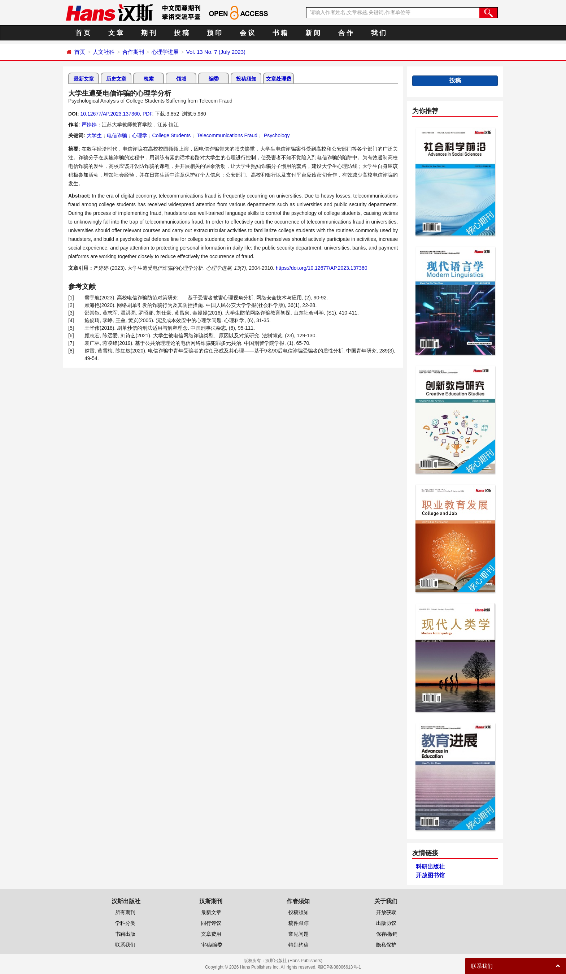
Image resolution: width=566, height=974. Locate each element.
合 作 (345, 32)
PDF (147, 114)
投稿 (455, 80)
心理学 (139, 135)
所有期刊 (125, 912)
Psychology (275, 135)
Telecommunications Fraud (226, 135)
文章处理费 (278, 79)
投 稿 (181, 32)
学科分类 (125, 923)
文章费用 (211, 934)
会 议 (247, 32)
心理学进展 (165, 52)
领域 (181, 79)
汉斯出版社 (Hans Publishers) (294, 960)
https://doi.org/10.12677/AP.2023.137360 (321, 268)
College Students (171, 135)
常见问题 (298, 934)
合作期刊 (133, 52)
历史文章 (116, 79)
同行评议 (211, 923)
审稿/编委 (212, 945)
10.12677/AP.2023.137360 (110, 114)
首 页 (82, 32)
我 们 (378, 32)
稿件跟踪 (298, 923)
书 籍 (280, 32)
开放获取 (386, 912)
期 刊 (148, 32)
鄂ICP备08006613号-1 (339, 967)
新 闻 (312, 32)
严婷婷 (89, 124)
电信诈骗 (117, 135)
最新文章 (84, 79)
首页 (79, 52)
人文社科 (103, 52)
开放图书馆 (430, 875)
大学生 (94, 135)
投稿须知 (246, 79)
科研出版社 (430, 866)
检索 (149, 79)
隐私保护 (386, 945)
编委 (214, 79)
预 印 (214, 32)
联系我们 (125, 945)
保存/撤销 (387, 934)
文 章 (115, 32)
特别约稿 (298, 945)
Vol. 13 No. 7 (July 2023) (215, 52)
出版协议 (386, 923)
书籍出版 (125, 934)
